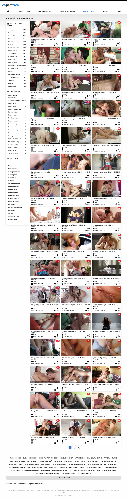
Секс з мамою (58, 495)
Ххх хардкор (17, 54)
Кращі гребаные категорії (15, 25)
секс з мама (45, 470)
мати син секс (80, 458)
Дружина (17, 80)
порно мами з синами (17, 467)
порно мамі (45, 464)
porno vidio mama (13, 198)
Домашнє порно (17, 153)
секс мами (39, 473)
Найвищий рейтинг (45, 11)
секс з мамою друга (59, 470)
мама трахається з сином (48, 458)
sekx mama (11, 204)
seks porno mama (13, 201)
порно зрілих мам (15, 464)
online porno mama (14, 183)
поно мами (58, 461)
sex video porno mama (15, 207)
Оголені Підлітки (17, 36)
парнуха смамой (46, 461)
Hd (17, 33)
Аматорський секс (17, 30)
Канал (119, 11)
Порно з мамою (17, 121)
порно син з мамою (110, 467)
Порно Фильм (17, 115)
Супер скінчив (17, 57)
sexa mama (11, 210)
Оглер (17, 71)
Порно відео (17, 103)
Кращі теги (14, 159)
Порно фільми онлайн (17, 109)
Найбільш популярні (67, 11)
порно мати (63, 467)
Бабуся (17, 83)
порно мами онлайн (34, 467)
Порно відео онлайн (17, 139)
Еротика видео (17, 112)
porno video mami (13, 195)
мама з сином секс (30, 458)
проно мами (15, 470)
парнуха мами (32, 461)
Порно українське (17, 127)
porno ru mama (12, 189)
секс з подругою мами (77, 470)
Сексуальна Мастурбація (17, 65)
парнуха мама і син (17, 461)
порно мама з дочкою (77, 464)
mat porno (11, 181)
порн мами (68, 461)
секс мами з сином (68, 473)
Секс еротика (17, 136)
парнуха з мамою (110, 458)
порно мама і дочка (59, 464)
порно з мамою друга (108, 461)
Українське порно (17, 118)
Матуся (17, 45)
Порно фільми (17, 148)
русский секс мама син (30, 470)
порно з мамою (92, 461)
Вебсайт (105, 11)
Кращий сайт (15, 91)
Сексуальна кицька (17, 68)
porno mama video (13, 186)
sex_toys (11, 213)
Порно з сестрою (17, 124)
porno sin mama (13, 192)
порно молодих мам (93, 467)
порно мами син (50, 467)
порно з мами (80, 461)
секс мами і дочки (52, 473)
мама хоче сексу (66, 458)
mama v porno (12, 175)
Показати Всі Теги (63, 478)
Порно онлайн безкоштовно (17, 96)
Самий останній (24, 11)
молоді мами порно (94, 458)
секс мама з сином (109, 470)
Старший (17, 42)
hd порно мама (13, 169)
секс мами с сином (84, 473)
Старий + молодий (17, 74)
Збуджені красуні (17, 77)
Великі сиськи (17, 51)
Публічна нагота (17, 86)
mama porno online (14, 172)
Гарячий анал (17, 62)
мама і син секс (15, 458)
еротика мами (12, 219)
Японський (17, 39)
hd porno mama (13, 166)
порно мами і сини (111, 464)
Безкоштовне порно (17, 142)
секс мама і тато (94, 470)
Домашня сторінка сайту (8, 11)
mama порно (12, 178)
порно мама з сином (94, 464)
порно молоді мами (76, 467)
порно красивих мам (31, 464)
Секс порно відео (17, 130)
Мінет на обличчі (17, 48)
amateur (10, 163)
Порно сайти (17, 106)
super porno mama (13, 216)
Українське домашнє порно (17, 100)
